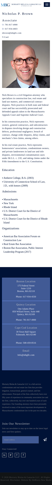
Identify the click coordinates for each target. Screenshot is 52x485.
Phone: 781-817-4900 (26, 320)
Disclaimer (15, 480)
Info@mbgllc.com (26, 355)
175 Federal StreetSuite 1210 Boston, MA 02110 (26, 288)
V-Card (5, 37)
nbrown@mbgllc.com (11, 33)
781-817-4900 (11, 25)
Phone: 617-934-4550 (26, 296)
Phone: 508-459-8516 (26, 343)
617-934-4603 (11, 29)
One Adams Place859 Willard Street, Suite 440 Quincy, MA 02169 (26, 311)
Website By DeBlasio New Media (36, 480)
